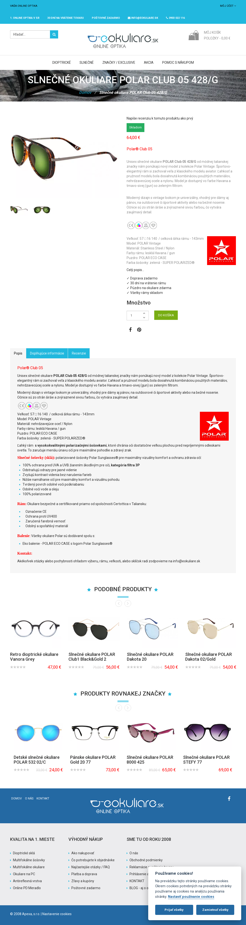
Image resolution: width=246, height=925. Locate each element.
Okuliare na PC (24, 874)
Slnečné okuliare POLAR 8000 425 (150, 760)
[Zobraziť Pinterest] (139, 330)
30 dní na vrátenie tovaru (65, 17)
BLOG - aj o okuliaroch (145, 888)
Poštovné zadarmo (85, 888)
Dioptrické (61, 62)
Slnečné (87, 62)
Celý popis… (135, 270)
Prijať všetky (174, 910)
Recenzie (79, 353)
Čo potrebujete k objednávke (93, 860)
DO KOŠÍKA (166, 315)
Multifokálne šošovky (29, 860)
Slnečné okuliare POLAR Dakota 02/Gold (208, 657)
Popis (18, 353)
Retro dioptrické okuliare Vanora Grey (34, 657)
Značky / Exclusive (118, 62)
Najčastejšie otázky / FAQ (90, 867)
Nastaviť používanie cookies (191, 897)
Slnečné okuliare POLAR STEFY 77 (206, 760)
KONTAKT (136, 881)
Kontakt (43, 798)
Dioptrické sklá (24, 853)
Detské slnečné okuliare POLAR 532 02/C (37, 760)
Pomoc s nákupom (178, 62)
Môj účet (228, 5)
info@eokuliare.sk (143, 17)
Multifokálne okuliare (29, 867)
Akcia (149, 62)
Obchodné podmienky (146, 860)
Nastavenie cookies (57, 914)
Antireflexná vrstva (27, 881)
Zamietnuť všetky (215, 910)
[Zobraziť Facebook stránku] (130, 330)
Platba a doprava (84, 874)
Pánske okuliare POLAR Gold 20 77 (93, 760)
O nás (29, 798)
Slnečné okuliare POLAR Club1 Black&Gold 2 (91, 657)
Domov (85, 92)
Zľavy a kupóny (82, 881)
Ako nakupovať (82, 853)
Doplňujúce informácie (47, 353)
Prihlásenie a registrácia (147, 874)
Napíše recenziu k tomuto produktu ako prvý (160, 118)
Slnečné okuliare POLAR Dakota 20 (150, 657)
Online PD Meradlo (27, 888)
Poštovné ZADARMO (106, 17)
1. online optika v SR (24, 17)
